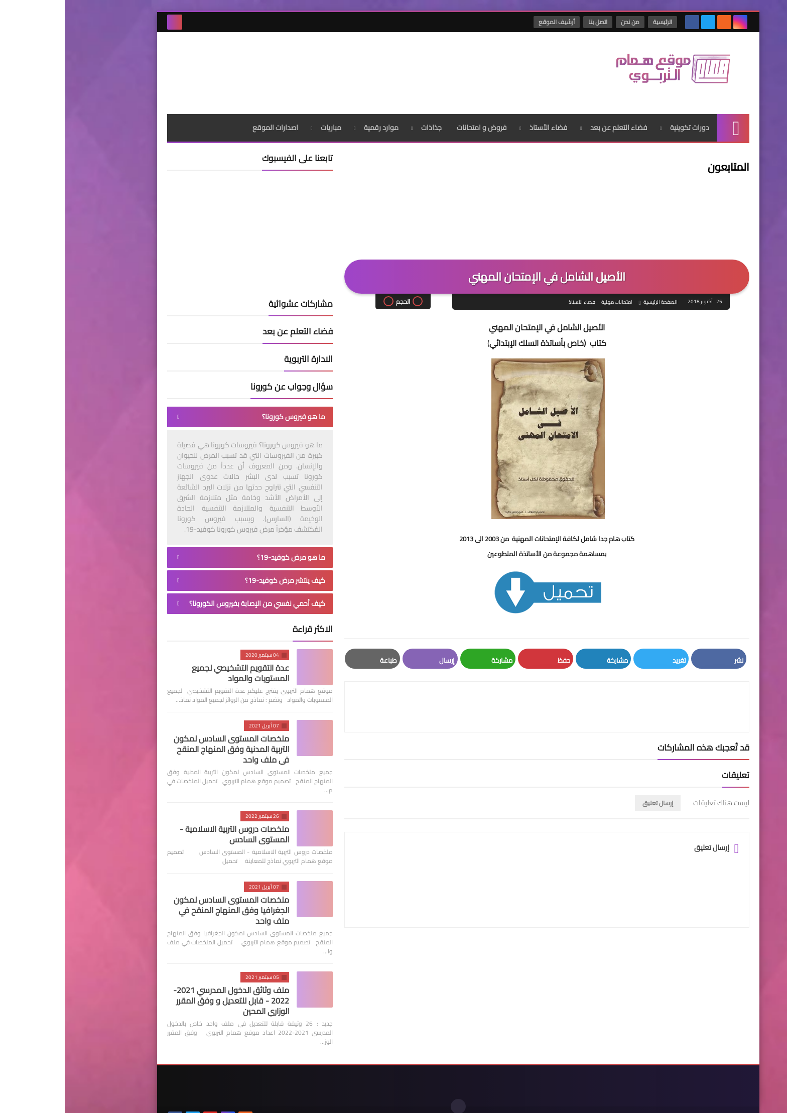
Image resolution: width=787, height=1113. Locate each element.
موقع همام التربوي (575, 1097)
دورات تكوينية (624, 118)
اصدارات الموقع (210, 118)
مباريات (266, 118)
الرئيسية (598, 22)
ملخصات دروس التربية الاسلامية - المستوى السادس (169, 824)
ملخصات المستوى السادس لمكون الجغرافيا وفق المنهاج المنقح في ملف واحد (166, 901)
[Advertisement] (285, 64)
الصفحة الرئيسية (595, 293)
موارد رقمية (316, 118)
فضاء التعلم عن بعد (554, 118)
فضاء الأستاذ (484, 118)
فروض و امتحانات (417, 118)
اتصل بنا (533, 22)
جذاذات (366, 118)
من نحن (566, 22)
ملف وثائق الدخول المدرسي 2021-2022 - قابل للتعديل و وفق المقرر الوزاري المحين (166, 991)
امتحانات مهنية (551, 293)
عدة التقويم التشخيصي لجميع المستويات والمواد (175, 663)
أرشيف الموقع (492, 22)
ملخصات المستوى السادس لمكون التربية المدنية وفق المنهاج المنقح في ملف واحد (166, 739)
